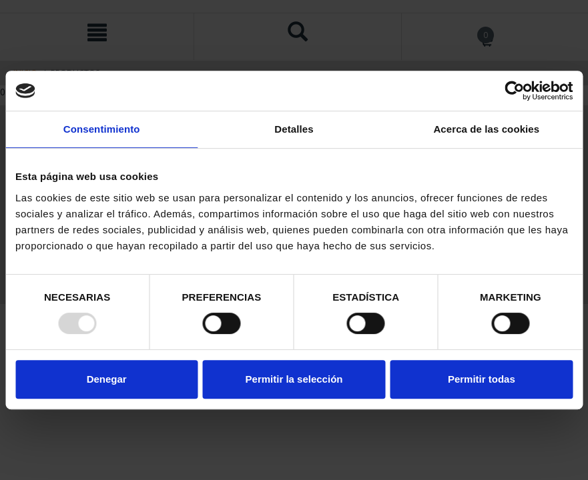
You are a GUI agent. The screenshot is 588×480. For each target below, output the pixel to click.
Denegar (107, 379)
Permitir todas (481, 379)
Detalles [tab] (293, 129)
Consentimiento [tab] (101, 129)
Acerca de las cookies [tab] (486, 129)
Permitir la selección (294, 379)
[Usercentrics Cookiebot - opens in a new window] (514, 91)
